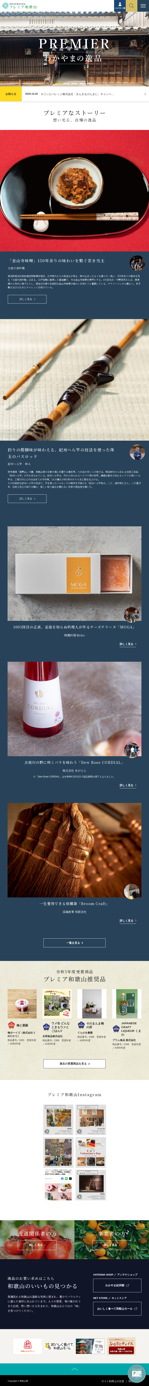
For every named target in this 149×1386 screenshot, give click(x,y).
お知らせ (10, 93)
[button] (58, 83)
